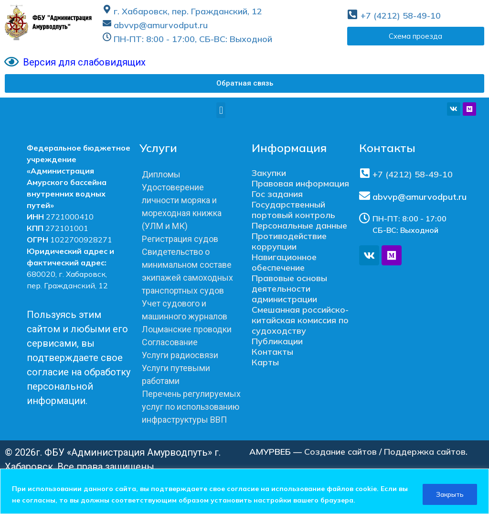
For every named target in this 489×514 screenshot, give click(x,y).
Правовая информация (300, 183)
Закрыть (449, 494)
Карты (265, 362)
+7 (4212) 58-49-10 (401, 15)
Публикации (277, 341)
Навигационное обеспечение (284, 262)
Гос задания (277, 193)
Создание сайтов (340, 451)
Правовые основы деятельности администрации (289, 289)
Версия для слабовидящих (84, 62)
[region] (244, 491)
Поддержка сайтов (425, 451)
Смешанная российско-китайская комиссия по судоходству (300, 320)
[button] (244, 83)
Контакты (272, 351)
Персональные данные (299, 225)
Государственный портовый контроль (293, 209)
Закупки (269, 172)
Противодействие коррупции (289, 241)
